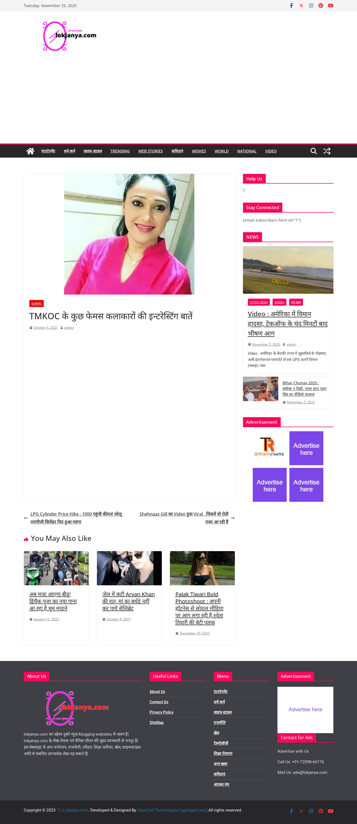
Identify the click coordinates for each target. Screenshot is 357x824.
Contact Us (159, 702)
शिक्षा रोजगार (223, 753)
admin (69, 327)
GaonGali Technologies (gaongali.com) (172, 810)
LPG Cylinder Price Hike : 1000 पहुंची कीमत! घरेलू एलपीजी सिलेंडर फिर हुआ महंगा (73, 518)
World (222, 151)
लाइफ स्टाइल (93, 151)
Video (271, 151)
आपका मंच (221, 784)
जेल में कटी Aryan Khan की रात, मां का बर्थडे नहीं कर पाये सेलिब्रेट (128, 601)
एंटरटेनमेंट (48, 151)
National (247, 151)
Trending (120, 151)
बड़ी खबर (296, 302)
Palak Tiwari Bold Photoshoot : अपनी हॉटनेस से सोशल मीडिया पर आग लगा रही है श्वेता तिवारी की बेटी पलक (199, 608)
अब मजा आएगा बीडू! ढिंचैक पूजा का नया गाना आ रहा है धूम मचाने (53, 601)
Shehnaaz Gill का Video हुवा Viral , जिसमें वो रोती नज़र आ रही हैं (187, 518)
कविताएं (177, 151)
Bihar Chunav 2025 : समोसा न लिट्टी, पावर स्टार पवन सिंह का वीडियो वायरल (305, 388)
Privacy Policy (161, 712)
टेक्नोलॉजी (221, 743)
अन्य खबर (221, 764)
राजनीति (220, 722)
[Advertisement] (179, 103)
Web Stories (150, 151)
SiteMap (157, 722)
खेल (216, 733)
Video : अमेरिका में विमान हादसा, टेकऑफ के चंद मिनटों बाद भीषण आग (288, 323)
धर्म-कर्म (69, 151)
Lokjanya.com (75, 810)
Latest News (259, 302)
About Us (157, 691)
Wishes (199, 151)
